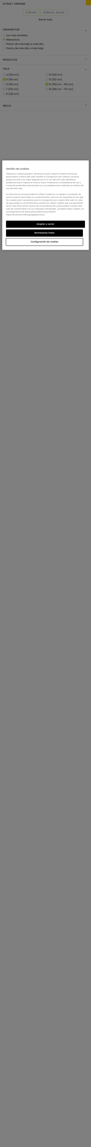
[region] (45, 205)
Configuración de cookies (44, 242)
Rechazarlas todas (44, 233)
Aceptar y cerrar (45, 224)
